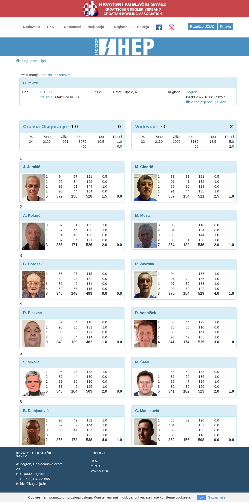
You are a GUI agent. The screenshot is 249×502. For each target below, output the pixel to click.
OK (201, 497)
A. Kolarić (31, 215)
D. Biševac (32, 313)
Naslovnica (31, 27)
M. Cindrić (144, 167)
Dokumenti (72, 27)
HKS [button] (52, 27)
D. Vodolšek (145, 313)
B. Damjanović (36, 411)
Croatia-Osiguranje (45, 126)
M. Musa (142, 215)
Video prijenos (199, 102)
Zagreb (191, 92)
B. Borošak (33, 264)
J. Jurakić (31, 167)
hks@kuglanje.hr (33, 484)
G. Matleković (147, 411)
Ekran (221, 102)
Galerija (143, 27)
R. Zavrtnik (144, 264)
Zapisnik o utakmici (55, 75)
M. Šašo (142, 362)
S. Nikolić (31, 362)
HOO (94, 461)
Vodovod (145, 126)
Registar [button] (122, 27)
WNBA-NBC (100, 471)
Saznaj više (217, 497)
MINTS (96, 466)
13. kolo (46, 97)
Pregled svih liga (31, 61)
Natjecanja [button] (97, 27)
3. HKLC (46, 92)
